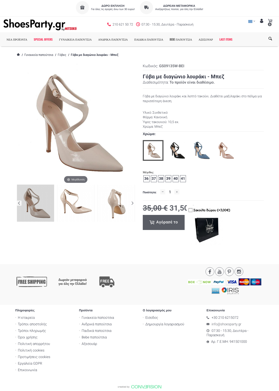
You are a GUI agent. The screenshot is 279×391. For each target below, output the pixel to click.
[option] (153, 150)
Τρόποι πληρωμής (32, 330)
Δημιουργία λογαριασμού (164, 324)
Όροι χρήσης (27, 337)
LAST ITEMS (225, 39)
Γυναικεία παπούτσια (38, 55)
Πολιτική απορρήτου (34, 343)
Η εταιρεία (26, 317)
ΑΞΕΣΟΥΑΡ (206, 39)
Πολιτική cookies (31, 350)
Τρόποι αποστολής (32, 324)
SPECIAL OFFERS (43, 39)
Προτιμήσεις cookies (34, 357)
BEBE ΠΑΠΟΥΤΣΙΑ (181, 39)
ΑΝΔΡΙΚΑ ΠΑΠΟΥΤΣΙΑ (113, 39)
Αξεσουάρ (89, 343)
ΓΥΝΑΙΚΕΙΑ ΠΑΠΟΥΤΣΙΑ (75, 39)
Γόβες (62, 55)
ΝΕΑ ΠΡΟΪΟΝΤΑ (17, 39)
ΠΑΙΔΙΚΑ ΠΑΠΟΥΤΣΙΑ (148, 39)
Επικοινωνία (27, 370)
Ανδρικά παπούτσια (97, 324)
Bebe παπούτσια (94, 337)
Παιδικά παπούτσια (97, 330)
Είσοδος (151, 317)
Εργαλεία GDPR (30, 363)
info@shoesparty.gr (227, 324)
